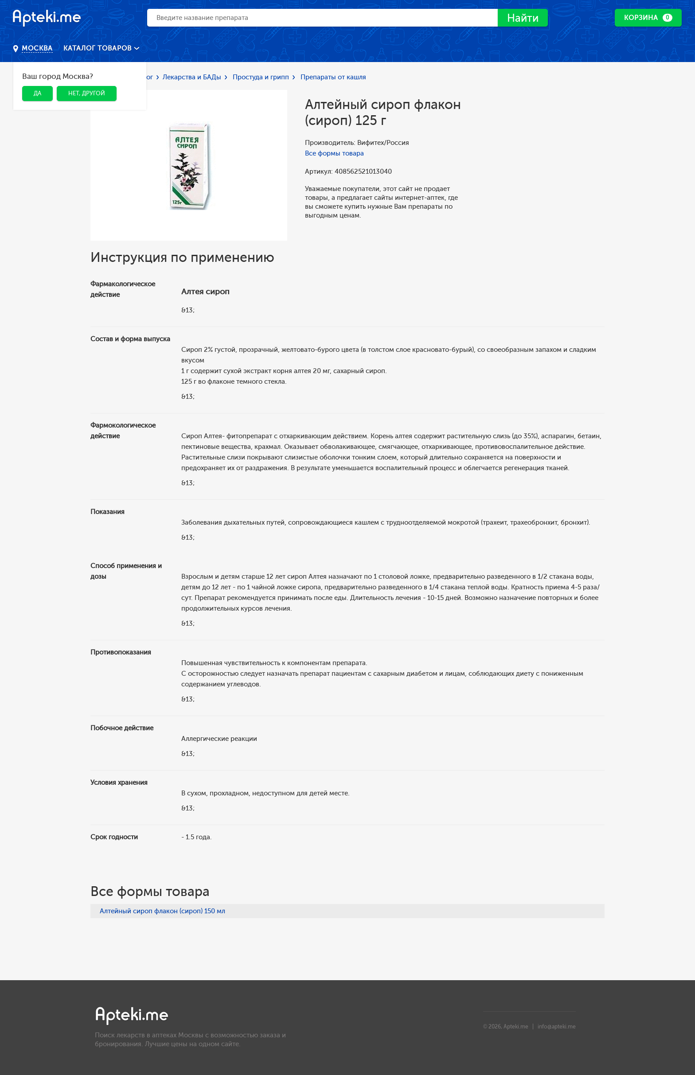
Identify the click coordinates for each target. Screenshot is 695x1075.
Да (37, 93)
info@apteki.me (557, 1027)
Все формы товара (334, 153)
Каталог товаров (98, 48)
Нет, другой (86, 93)
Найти (523, 18)
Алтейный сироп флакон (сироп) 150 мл (162, 911)
